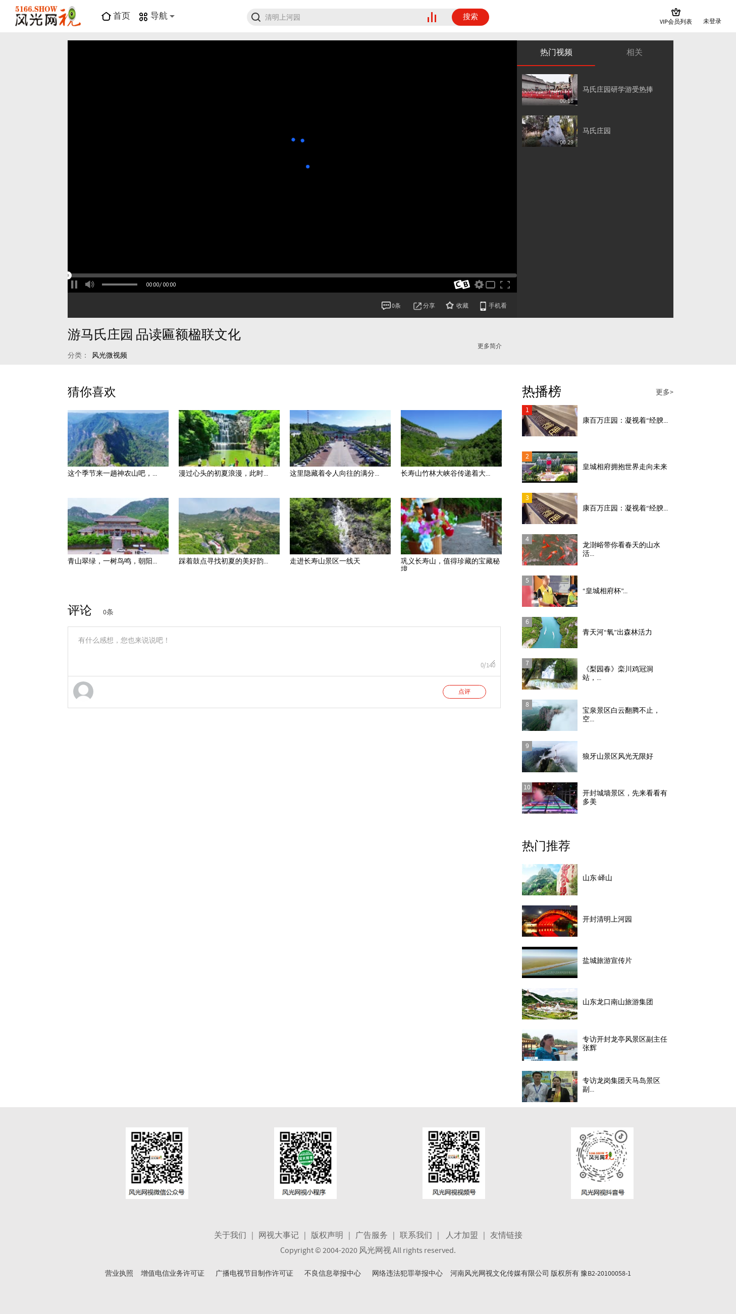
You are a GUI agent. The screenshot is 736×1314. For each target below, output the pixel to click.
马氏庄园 (597, 131)
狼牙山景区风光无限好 (618, 756)
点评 (464, 692)
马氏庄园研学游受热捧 (618, 89)
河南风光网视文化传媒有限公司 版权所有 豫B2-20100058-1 (540, 1273)
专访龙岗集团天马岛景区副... (621, 1085)
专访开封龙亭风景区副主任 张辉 (625, 1044)
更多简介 (490, 346)
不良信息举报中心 (332, 1273)
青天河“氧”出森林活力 (617, 632)
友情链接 (506, 1235)
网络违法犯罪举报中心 (407, 1273)
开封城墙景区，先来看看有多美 (625, 798)
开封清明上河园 (607, 919)
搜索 (470, 17)
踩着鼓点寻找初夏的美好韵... (223, 561)
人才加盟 (462, 1235)
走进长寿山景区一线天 (325, 561)
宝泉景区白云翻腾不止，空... (621, 715)
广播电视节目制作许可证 (254, 1273)
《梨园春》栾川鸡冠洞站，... (618, 673)
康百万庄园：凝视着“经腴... (625, 420)
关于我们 (230, 1235)
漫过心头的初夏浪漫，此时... (223, 474)
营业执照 (119, 1273)
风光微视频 (109, 355)
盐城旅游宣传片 (607, 960)
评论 (80, 611)
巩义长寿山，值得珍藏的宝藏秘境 (450, 565)
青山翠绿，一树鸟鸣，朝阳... (112, 561)
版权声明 (327, 1235)
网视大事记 (278, 1235)
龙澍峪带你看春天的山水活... (621, 549)
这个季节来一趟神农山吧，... (112, 474)
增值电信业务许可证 (172, 1273)
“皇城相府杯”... (605, 591)
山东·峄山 (597, 878)
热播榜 (541, 392)
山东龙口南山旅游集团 (618, 1002)
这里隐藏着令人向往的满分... (334, 474)
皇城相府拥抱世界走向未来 (625, 467)
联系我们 (416, 1235)
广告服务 (371, 1235)
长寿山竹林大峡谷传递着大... (445, 474)
